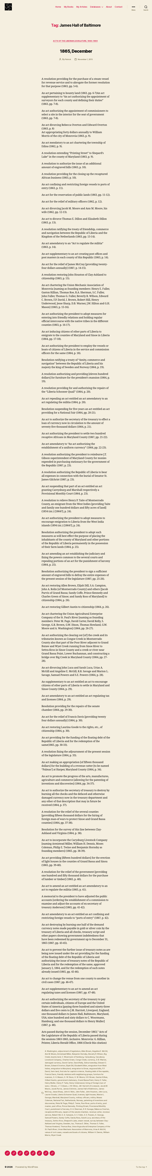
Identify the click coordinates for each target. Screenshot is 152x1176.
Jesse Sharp (64, 1095)
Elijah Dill (71, 1069)
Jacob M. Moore (52, 1092)
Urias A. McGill (60, 1135)
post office (56, 1109)
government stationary (74, 1083)
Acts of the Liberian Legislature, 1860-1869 (76, 45)
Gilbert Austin (57, 1083)
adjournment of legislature (69, 1055)
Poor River (87, 1106)
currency (93, 1064)
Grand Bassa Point (93, 1083)
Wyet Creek (87, 1137)
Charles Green (69, 1064)
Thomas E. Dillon (102, 1126)
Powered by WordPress (26, 1169)
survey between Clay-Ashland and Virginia (63, 1126)
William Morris (74, 1137)
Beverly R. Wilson (97, 1058)
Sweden (86, 1126)
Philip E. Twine (75, 1106)
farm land (55, 1075)
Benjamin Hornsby (81, 1058)
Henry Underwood (83, 1086)
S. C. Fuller (94, 1117)
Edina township (91, 1066)
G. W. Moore (83, 1081)
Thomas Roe (81, 1129)
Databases (95, 8)
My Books (68, 8)
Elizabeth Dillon (82, 1069)
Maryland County (70, 1100)
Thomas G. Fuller (52, 1129)
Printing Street (83, 1109)
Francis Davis (58, 1078)
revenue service (58, 1117)
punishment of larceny (60, 1112)
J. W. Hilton (80, 1089)
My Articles (81, 8)
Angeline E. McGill (102, 1055)
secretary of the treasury (55, 1123)
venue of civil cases (76, 1135)
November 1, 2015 (85, 63)
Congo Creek (82, 1064)
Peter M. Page (62, 1106)
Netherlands (70, 1103)
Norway (80, 1103)
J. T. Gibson (70, 1089)
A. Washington (51, 1055)
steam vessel (99, 1123)
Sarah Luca (104, 1120)
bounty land (56, 1061)
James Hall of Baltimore (97, 1092)
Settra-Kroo (72, 1123)
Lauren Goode (56, 1098)
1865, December (76, 54)
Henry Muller (55, 1086)
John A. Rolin (76, 1095)
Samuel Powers (69, 1120)
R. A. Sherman (77, 1112)
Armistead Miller (65, 1058)
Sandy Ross (94, 1120)
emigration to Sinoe (80, 1072)
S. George (56, 1120)
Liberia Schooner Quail (73, 1098)
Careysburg (91, 1061)
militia (95, 1100)
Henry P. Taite (68, 1086)
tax (92, 1126)
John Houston (99, 1095)
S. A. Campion (82, 1117)
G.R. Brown (94, 1081)
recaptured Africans (62, 1115)
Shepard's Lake (85, 1123)
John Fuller (87, 1095)
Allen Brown (87, 1055)
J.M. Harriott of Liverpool (97, 1089)
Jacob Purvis (65, 1092)
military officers (85, 1100)
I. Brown (60, 1089)
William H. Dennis (60, 1137)
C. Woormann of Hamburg (74, 1061)
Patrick (67, 63)
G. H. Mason (61, 1081)
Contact (118, 8)
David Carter (67, 1066)
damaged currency (53, 1066)
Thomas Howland (67, 1129)
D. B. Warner (103, 1064)
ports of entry (99, 1106)
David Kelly (79, 1066)
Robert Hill (70, 1117)
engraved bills (96, 1072)
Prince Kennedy (69, 1109)
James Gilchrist (79, 1092)
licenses (87, 1098)
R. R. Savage (89, 1112)
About (109, 8)
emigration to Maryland (61, 1072)
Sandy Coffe (82, 1120)
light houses (97, 1098)
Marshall (58, 1100)
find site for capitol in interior (72, 1075)
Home (58, 8)
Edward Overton (59, 1069)
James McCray (51, 1095)
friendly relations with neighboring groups (83, 1078)
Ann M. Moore (51, 1058)
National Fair (59, 1103)
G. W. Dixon (72, 1081)
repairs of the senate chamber (85, 1115)
